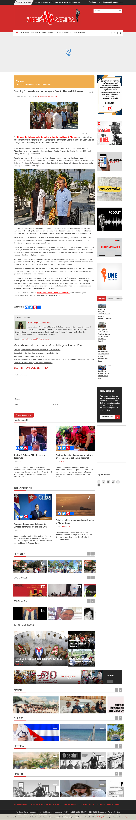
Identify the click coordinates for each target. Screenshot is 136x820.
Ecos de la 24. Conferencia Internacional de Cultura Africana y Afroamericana (83, 588)
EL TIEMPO (100, 804)
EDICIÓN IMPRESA (71, 804)
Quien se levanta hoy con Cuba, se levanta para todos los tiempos (81, 791)
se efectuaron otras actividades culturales (53, 293)
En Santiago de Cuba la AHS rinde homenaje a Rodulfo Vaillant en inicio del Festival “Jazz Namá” (43, 588)
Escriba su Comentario (50, 384)
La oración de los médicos (24, 738)
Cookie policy (101, 817)
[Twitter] (114, 33)
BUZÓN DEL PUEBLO (53, 804)
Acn (19, 461)
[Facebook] (111, 33)
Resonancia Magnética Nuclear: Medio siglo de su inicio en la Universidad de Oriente (26, 707)
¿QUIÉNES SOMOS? (20, 804)
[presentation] (31, 413)
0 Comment (18, 317)
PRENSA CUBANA (113, 804)
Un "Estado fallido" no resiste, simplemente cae (84, 614)
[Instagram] (117, 33)
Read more (19, 664)
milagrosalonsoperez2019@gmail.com (34, 339)
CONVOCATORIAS (87, 804)
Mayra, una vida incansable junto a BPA (29, 356)
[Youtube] (120, 33)
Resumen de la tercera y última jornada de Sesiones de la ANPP (103, 356)
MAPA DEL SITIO (37, 804)
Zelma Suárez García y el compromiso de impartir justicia (36, 353)
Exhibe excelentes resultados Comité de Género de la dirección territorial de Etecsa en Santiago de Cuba (54, 359)
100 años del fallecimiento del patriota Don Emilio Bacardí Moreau (46, 137)
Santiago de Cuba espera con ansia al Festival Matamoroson (64, 590)
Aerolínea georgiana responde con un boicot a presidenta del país (105, 313)
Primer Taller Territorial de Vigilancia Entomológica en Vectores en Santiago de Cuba (109, 707)
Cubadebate (65, 526)
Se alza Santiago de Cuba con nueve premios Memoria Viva (58, 2)
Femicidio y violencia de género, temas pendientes (33, 363)
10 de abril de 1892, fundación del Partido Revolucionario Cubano (53, 763)
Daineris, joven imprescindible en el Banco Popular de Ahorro (37, 350)
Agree (126, 817)
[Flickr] (98, 484)
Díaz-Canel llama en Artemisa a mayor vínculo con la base (104, 371)
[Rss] (109, 33)
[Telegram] (117, 481)
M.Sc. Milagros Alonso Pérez (48, 96)
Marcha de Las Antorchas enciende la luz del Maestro (81, 643)
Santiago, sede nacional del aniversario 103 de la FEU (80, 661)
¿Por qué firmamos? (21, 617)
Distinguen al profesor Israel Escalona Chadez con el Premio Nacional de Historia (104, 335)
